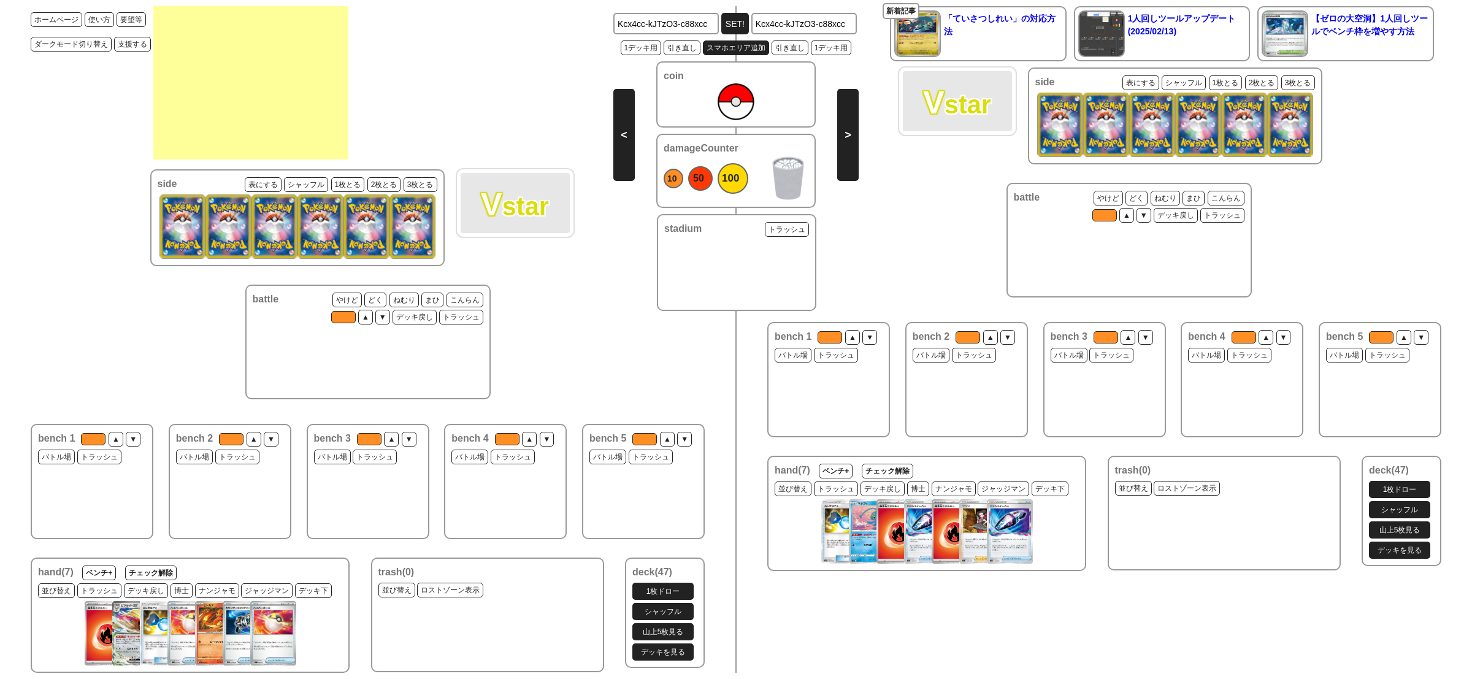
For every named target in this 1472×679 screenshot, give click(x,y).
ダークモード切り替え (71, 44)
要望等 (131, 19)
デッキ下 (313, 590)
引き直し (682, 48)
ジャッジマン (267, 590)
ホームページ (56, 19)
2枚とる (384, 184)
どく (375, 300)
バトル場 (56, 457)
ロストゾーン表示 (450, 590)
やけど (347, 300)
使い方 (99, 19)
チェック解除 (151, 573)
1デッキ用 (641, 48)
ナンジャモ (217, 590)
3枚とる (420, 184)
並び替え (56, 590)
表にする (263, 184)
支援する (132, 44)
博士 (181, 590)
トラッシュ (461, 317)
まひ (432, 300)
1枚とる (348, 184)
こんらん (465, 300)
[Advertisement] (250, 82)
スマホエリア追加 (736, 48)
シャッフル (306, 184)
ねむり (404, 300)
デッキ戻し (414, 317)
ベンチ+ (99, 573)
